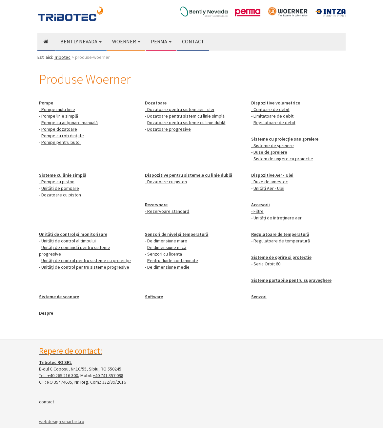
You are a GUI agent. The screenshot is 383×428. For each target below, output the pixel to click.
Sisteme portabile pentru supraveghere (291, 280)
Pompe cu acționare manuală (69, 122)
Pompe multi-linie (58, 109)
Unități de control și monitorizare (73, 234)
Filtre (258, 211)
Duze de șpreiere (270, 152)
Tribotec (62, 57)
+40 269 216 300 (63, 375)
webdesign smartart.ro (61, 421)
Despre (46, 313)
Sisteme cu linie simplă (62, 175)
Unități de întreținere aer (277, 218)
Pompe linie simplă (59, 116)
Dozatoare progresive (169, 129)
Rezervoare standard (168, 211)
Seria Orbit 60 (266, 264)
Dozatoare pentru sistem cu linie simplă (186, 116)
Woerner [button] (126, 41)
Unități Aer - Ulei (268, 188)
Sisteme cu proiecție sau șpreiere (284, 139)
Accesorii (260, 205)
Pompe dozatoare (59, 129)
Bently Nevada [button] (81, 41)
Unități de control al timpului (68, 241)
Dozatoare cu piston (61, 195)
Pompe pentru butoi (61, 142)
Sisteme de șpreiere (273, 145)
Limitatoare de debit (273, 116)
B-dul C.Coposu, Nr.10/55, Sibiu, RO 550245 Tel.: (80, 368)
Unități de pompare (60, 188)
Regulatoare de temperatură (280, 234)
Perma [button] (161, 41)
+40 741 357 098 (108, 375)
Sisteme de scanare (59, 297)
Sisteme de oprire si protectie (281, 257)
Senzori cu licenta (164, 254)
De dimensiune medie (168, 267)
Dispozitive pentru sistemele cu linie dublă (188, 175)
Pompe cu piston (57, 182)
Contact (193, 41)
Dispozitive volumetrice (275, 103)
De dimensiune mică (166, 247)
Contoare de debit (271, 109)
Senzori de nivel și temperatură (176, 234)
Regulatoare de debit (274, 122)
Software (154, 297)
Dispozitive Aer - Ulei (272, 175)
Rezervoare (156, 205)
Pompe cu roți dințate (62, 136)
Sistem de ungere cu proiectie (283, 159)
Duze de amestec (270, 182)
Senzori (259, 297)
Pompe (46, 103)
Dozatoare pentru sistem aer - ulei (180, 109)
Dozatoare (156, 103)
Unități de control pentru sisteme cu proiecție (86, 260)
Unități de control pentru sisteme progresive (85, 267)
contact (46, 402)
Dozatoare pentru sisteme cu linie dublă (186, 122)
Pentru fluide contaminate (172, 260)
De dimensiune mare (167, 241)
